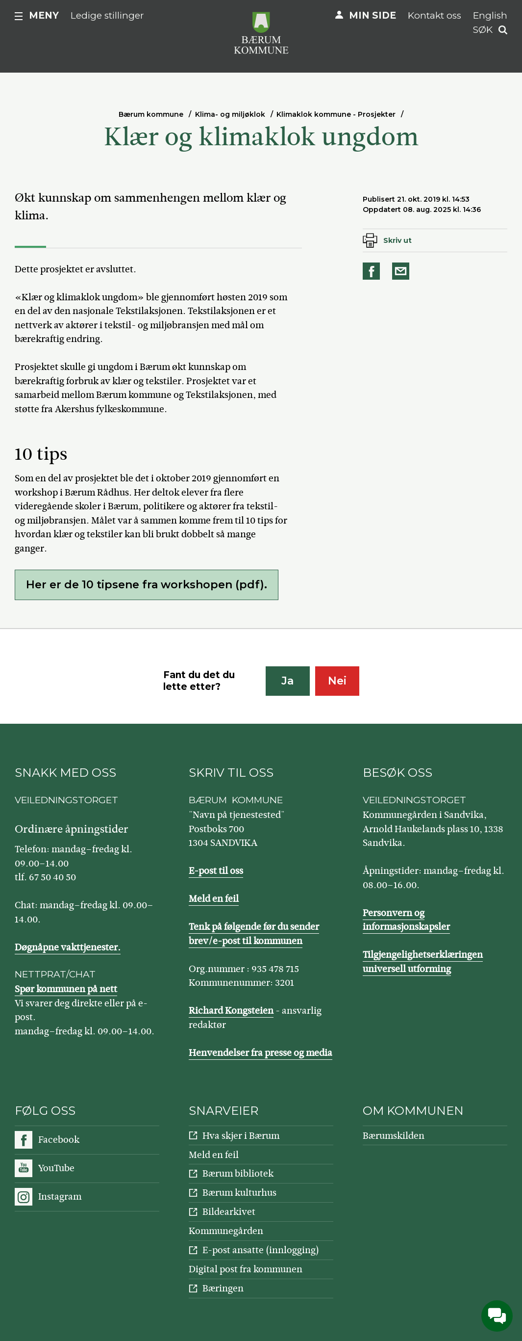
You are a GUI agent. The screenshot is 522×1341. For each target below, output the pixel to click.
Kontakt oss (434, 15)
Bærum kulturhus (239, 1192)
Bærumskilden (393, 1135)
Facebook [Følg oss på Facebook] (58, 1139)
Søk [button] (483, 29)
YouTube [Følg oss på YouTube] (56, 1168)
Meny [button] (44, 15)
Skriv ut (397, 240)
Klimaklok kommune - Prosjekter (336, 114)
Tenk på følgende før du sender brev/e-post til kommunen (254, 933)
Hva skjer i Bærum (240, 1135)
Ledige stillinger (107, 15)
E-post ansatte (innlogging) (260, 1250)
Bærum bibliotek (237, 1173)
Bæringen (223, 1288)
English (490, 15)
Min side (372, 15)
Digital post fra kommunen (245, 1269)
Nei (337, 680)
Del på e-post (402, 271)
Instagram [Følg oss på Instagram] (59, 1196)
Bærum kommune (151, 114)
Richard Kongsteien (231, 1010)
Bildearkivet (228, 1211)
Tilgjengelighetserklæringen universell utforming (423, 961)
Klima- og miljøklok (230, 114)
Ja (287, 680)
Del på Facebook (373, 271)
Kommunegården (226, 1230)
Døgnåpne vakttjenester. (68, 947)
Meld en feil (214, 898)
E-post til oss (216, 870)
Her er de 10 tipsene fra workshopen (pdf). (146, 584)
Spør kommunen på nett (66, 989)
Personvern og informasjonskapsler (406, 920)
